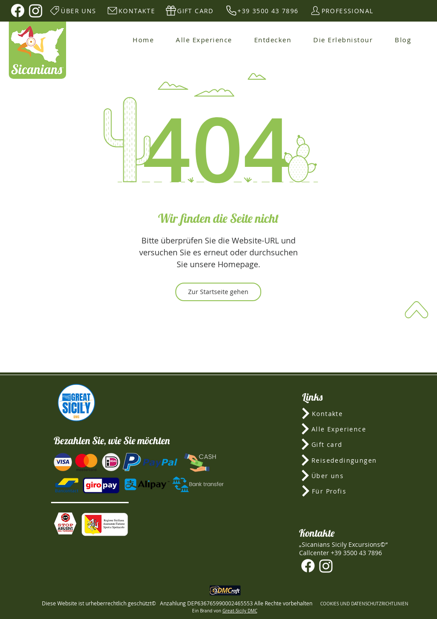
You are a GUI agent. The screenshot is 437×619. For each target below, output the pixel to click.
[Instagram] (35, 10)
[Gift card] (343, 444)
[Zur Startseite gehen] (218, 292)
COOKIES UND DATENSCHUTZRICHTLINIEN (364, 604)
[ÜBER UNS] (72, 11)
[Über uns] (343, 475)
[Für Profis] (344, 490)
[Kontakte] (344, 413)
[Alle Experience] (343, 428)
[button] (65, 523)
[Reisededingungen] (343, 460)
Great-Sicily (234, 611)
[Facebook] (17, 10)
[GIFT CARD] (189, 11)
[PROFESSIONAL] (341, 11)
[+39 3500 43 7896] (262, 11)
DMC (251, 611)
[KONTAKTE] (131, 11)
